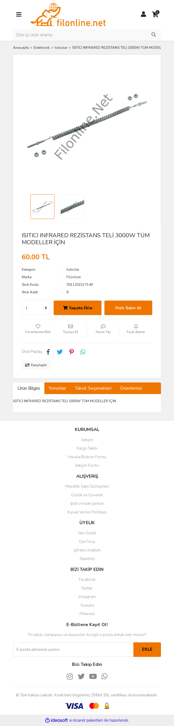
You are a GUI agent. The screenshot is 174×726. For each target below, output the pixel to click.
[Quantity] (36, 308)
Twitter (87, 588)
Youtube (87, 605)
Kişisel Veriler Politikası (87, 512)
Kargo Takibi (87, 448)
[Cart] (155, 14)
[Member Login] (143, 14)
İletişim (87, 440)
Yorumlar (57, 388)
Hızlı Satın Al (128, 308)
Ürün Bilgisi (28, 388)
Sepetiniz (87, 558)
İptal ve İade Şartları (87, 503)
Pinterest (87, 614)
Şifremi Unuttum (87, 550)
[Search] (87, 35)
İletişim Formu (87, 465)
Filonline (73, 277)
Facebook (87, 579)
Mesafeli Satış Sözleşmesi (87, 486)
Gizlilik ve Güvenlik (87, 495)
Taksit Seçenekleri (93, 388)
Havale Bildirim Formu (87, 457)
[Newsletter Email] (73, 649)
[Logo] (68, 14)
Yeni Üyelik (87, 533)
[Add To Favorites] (38, 331)
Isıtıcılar (72, 269)
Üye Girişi (87, 541)
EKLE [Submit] (147, 649)
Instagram (87, 596)
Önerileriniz (131, 388)
